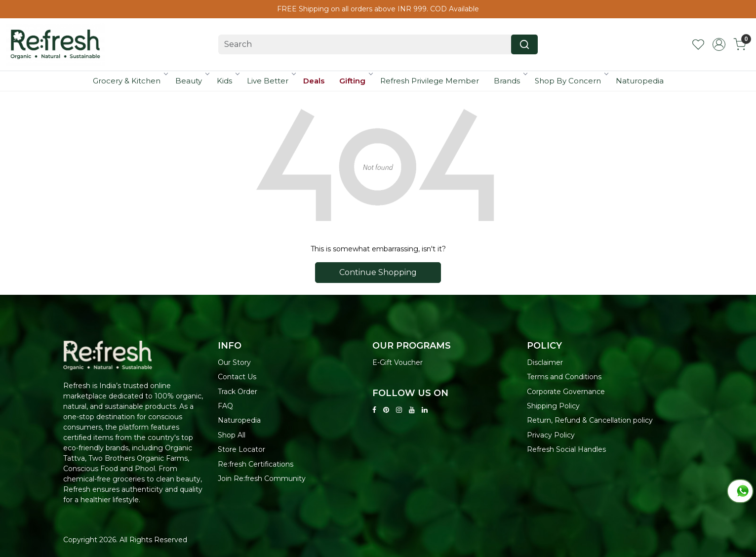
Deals (313, 80)
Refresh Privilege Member (429, 80)
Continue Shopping (378, 272)
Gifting (355, 80)
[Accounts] (719, 44)
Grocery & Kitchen (130, 80)
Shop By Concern (571, 80)
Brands (510, 80)
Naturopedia (640, 80)
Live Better (271, 80)
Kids (228, 80)
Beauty (191, 80)
